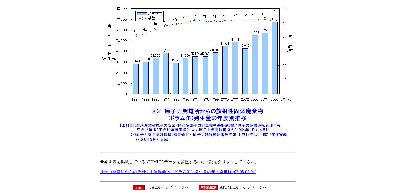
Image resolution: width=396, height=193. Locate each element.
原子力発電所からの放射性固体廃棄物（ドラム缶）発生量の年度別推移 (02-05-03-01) (178, 172)
